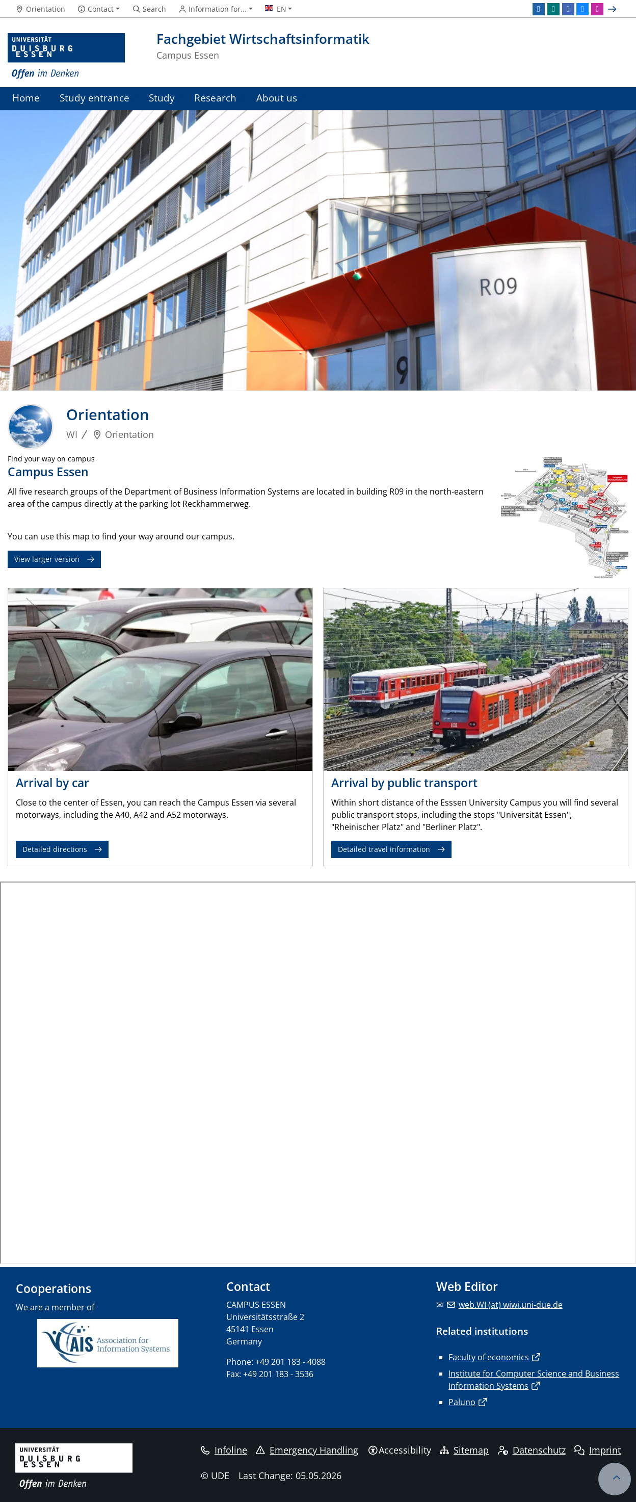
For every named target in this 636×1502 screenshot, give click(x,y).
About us (276, 98)
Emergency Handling (307, 1450)
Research (215, 98)
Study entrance (94, 98)
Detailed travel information (384, 849)
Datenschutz (532, 1450)
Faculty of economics (488, 1357)
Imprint (597, 1450)
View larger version (47, 559)
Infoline (224, 1450)
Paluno (461, 1402)
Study (162, 98)
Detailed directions (54, 849)
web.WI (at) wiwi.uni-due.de (511, 1304)
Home (26, 98)
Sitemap (464, 1450)
